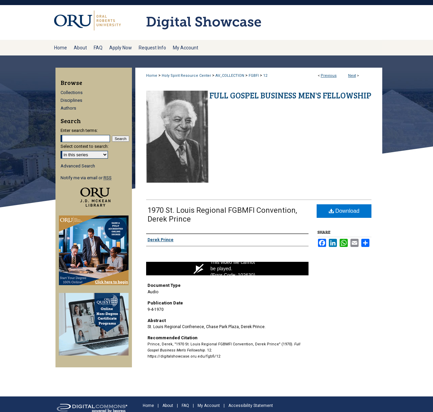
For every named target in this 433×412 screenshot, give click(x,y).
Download (344, 211)
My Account (209, 405)
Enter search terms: (79, 130)
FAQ (185, 405)
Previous (329, 75)
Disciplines (71, 100)
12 (265, 75)
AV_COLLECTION (229, 75)
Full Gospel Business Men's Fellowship (290, 95)
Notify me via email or (86, 177)
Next (352, 75)
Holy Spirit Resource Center (186, 75)
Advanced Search (78, 165)
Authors (68, 108)
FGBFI (254, 75)
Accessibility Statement (250, 405)
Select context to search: (85, 146)
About (167, 405)
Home (151, 75)
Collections (72, 92)
